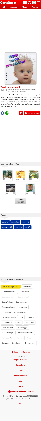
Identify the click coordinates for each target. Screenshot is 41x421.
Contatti (36, 399)
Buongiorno (6, 312)
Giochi (20, 386)
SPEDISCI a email (33, 113)
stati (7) (27, 227)
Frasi (20, 370)
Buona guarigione (8, 307)
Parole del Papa (7, 338)
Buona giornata (21, 302)
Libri (20, 381)
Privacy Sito (6, 399)
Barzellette (20, 365)
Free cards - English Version (21, 391)
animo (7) (5, 222)
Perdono (20, 338)
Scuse (29, 338)
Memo (24, 7)
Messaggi (13, 7)
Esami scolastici (7, 328)
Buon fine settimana (9, 292)
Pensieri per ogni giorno (10, 287)
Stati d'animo (16, 343)
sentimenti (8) (7, 227)
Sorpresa (5, 343)
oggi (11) (25, 222)
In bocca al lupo (7, 333)
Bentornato (27, 287)
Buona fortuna (7, 302)
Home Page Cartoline (20, 352)
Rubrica (35, 7)
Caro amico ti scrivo (9, 317)
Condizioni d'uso (27, 399)
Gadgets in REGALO (20, 360)
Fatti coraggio (22, 328)
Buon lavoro (24, 292)
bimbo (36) (15, 222)
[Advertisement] (20, 30)
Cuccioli (18, 322)
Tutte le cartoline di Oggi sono (20, 200)
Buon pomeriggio (8, 297)
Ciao (21, 317)
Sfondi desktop (20, 376)
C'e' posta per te (20, 312)
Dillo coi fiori (29, 322)
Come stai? (31, 317)
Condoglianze (7, 322)
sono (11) (18, 227)
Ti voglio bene (30, 343)
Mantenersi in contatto (25, 333)
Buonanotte (22, 307)
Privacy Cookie (16, 399)
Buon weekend (23, 297)
